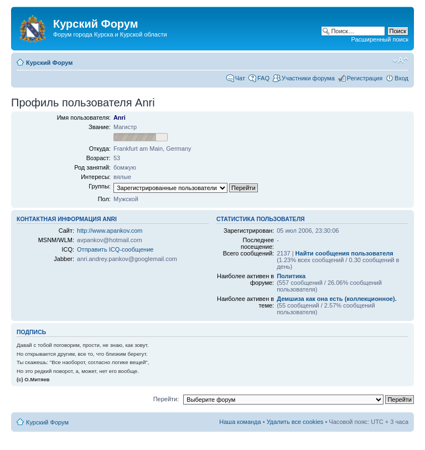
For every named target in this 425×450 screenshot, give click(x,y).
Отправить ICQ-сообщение (115, 249)
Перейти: (166, 399)
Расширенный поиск (379, 39)
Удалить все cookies (295, 421)
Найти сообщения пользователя (344, 253)
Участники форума (308, 78)
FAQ (263, 78)
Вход (401, 78)
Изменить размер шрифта (400, 60)
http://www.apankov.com (109, 230)
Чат (240, 78)
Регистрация (364, 78)
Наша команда (240, 421)
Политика (291, 276)
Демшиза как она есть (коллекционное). (337, 298)
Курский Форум (49, 62)
